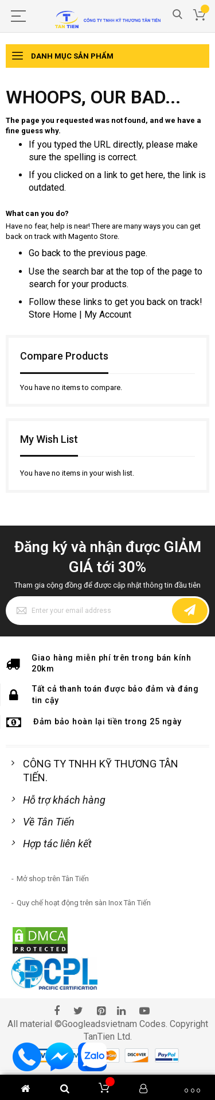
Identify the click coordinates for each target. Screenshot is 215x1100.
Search (177, 15)
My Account (107, 314)
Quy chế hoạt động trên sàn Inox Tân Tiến (84, 902)
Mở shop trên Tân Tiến (53, 878)
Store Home (53, 314)
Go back (45, 253)
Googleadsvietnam (99, 1023)
